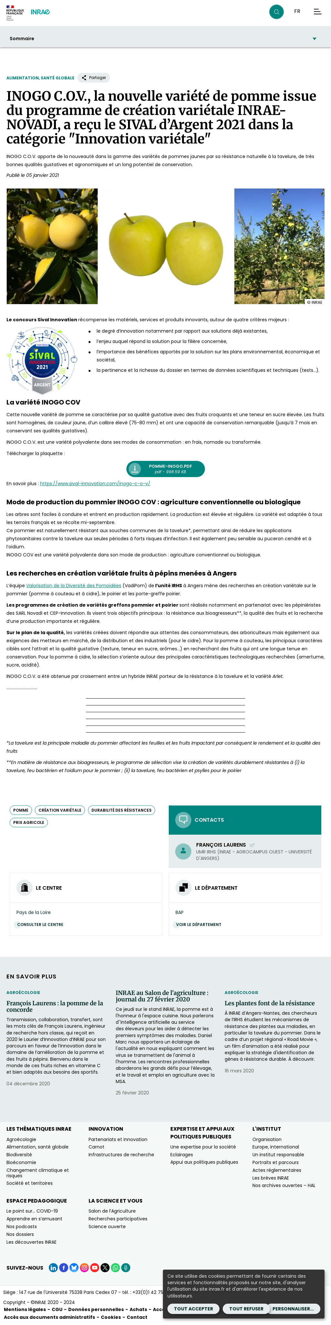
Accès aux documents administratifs (49, 1317)
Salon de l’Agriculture (112, 1211)
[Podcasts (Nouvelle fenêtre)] (125, 1267)
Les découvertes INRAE (31, 1242)
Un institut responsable (278, 1154)
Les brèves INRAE (270, 1178)
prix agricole (28, 822)
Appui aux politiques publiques (204, 1162)
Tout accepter (193, 1309)
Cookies (111, 1317)
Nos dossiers (20, 1234)
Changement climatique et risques (37, 1173)
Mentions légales (25, 1309)
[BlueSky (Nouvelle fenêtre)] (74, 1267)
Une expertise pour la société (203, 1147)
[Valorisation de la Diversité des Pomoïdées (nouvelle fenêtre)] (73, 585)
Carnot (96, 1147)
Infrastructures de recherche (121, 1154)
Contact (137, 1317)
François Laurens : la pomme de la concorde (54, 1006)
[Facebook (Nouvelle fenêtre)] (63, 1267)
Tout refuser (246, 1309)
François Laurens (225, 845)
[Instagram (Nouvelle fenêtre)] (84, 1267)
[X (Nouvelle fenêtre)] (105, 1267)
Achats (138, 1309)
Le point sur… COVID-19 (32, 1211)
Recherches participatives (118, 1219)
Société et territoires (29, 1183)
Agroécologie (23, 992)
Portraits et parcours (275, 1162)
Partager (93, 77)
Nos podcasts (21, 1226)
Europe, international (275, 1147)
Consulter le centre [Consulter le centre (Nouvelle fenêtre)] (42, 924)
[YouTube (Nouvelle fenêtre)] (94, 1267)
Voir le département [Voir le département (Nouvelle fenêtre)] (200, 924)
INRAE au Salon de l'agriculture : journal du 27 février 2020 (162, 996)
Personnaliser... (293, 1309)
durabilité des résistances (121, 810)
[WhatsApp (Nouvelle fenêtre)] (115, 1267)
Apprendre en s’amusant (34, 1219)
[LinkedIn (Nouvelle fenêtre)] (53, 1267)
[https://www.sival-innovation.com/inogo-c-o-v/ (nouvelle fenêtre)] (95, 483)
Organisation (267, 1139)
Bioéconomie (21, 1162)
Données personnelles (96, 1309)
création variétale (59, 810)
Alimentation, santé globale (40, 78)
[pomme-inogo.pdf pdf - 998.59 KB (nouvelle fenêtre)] (165, 469)
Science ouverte (107, 1226)
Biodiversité (19, 1154)
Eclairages (181, 1154)
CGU (57, 1309)
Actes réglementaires (276, 1170)
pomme (20, 810)
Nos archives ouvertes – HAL (283, 1185)
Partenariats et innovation (118, 1139)
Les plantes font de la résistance (270, 1003)
